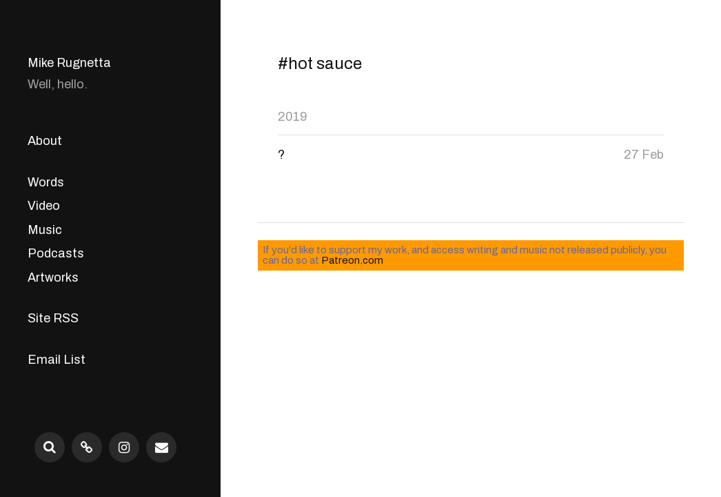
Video (44, 206)
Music (45, 230)
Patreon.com (352, 260)
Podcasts (56, 253)
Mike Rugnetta (69, 63)
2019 (292, 117)
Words (46, 182)
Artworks (53, 277)
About (45, 141)
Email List (56, 360)
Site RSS (53, 318)
